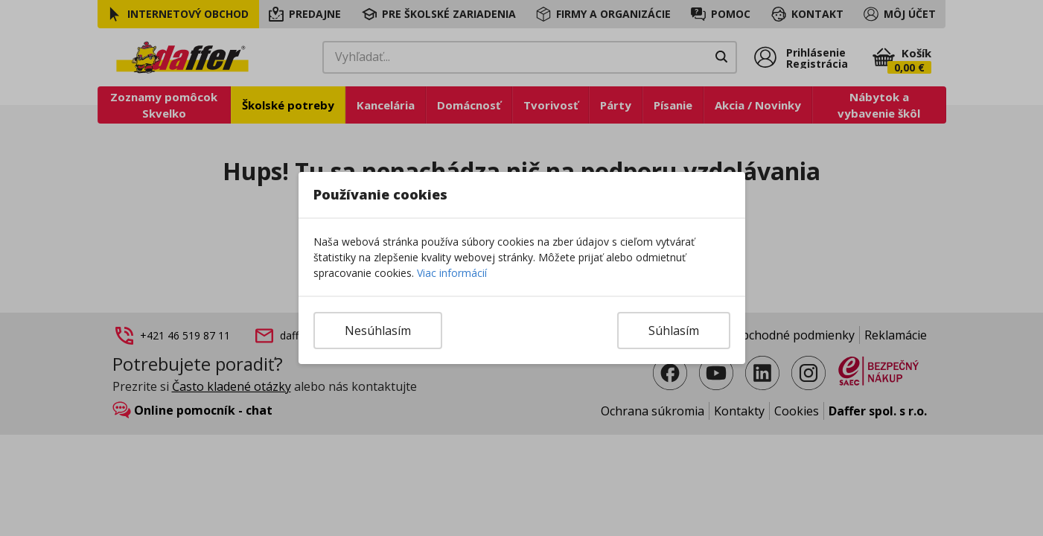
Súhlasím (673, 330)
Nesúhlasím (378, 330)
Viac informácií (452, 273)
